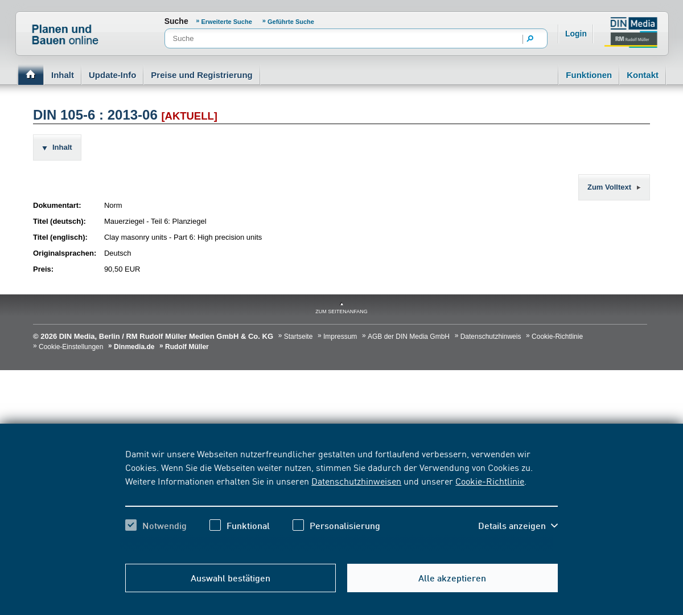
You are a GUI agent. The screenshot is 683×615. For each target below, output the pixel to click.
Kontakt (643, 75)
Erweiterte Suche (227, 21)
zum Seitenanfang (341, 311)
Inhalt (62, 75)
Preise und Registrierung (201, 75)
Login (576, 33)
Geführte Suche (291, 21)
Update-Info (112, 75)
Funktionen (589, 75)
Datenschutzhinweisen (356, 480)
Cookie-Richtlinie (489, 480)
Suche (176, 21)
